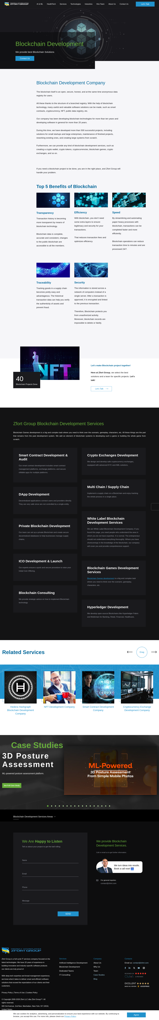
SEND (68, 914)
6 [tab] (67, 806)
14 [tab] (98, 806)
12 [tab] (90, 806)
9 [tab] (78, 806)
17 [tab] (109, 806)
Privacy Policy (70, 1016)
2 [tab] (51, 806)
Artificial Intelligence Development (73, 963)
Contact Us (124, 4)
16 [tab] (105, 806)
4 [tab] (59, 806)
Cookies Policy (32, 993)
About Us (97, 963)
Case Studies (99, 975)
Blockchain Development (69, 967)
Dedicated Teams (66, 971)
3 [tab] (55, 806)
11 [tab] (86, 806)
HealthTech (51, 4)
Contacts (128, 959)
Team (96, 971)
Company (98, 959)
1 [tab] (47, 806)
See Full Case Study (12, 785)
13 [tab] (94, 806)
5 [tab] (63, 806)
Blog (95, 979)
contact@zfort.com (108, 883)
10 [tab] (82, 806)
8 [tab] (74, 806)
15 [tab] (101, 806)
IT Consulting (64, 975)
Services (62, 959)
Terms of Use (19, 993)
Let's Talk (145, 4)
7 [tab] (71, 806)
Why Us (97, 967)
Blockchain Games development (100, 578)
